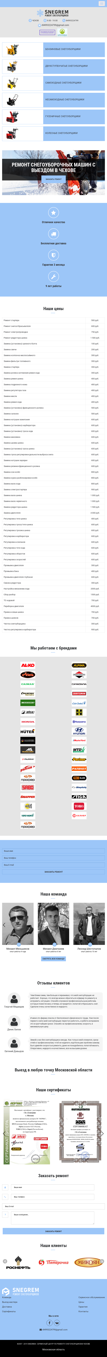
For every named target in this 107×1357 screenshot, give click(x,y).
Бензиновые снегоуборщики (62, 49)
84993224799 (72, 20)
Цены (81, 1302)
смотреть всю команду (53, 959)
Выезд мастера (9, 1302)
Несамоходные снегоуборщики (64, 99)
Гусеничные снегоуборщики (62, 116)
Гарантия (83, 1306)
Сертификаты (9, 1311)
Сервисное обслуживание (92, 1297)
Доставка (7, 1306)
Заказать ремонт (53, 1231)
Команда (6, 1297)
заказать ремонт (54, 872)
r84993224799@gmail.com (55, 25)
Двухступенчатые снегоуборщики (66, 66)
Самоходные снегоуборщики (63, 82)
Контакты (83, 1311)
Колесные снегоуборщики (61, 133)
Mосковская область (53, 1349)
